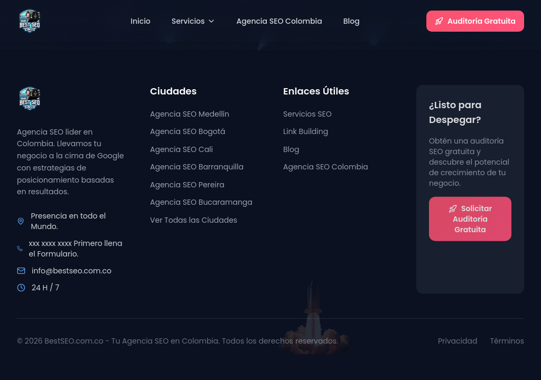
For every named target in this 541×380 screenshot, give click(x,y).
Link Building (305, 132)
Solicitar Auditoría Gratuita (470, 220)
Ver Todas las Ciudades (193, 220)
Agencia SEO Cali (181, 149)
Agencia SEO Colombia (279, 21)
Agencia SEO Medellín (189, 114)
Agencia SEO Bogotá (187, 131)
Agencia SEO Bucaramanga (201, 202)
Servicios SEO (307, 115)
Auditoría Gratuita (475, 21)
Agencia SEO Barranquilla (197, 167)
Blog (351, 21)
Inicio (140, 21)
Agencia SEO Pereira (187, 184)
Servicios (194, 21)
